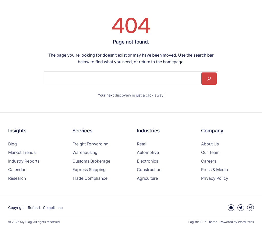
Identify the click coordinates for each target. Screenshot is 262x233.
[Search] (209, 78)
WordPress (246, 222)
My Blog (26, 222)
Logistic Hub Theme (202, 222)
